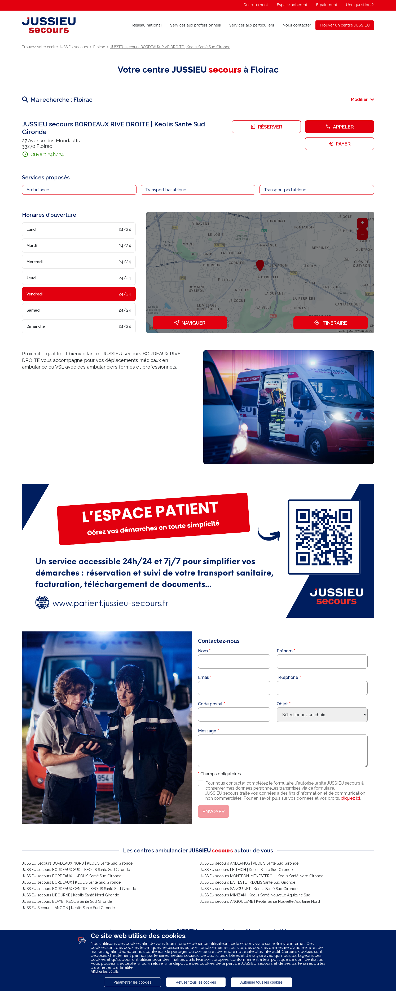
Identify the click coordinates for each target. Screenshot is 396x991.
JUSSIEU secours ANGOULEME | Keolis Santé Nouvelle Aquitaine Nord (260, 901)
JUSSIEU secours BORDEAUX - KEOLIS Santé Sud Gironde (71, 876)
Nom (203, 650)
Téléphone (287, 677)
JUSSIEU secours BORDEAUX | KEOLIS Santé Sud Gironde (71, 882)
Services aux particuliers (251, 25)
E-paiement (326, 5)
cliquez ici (350, 798)
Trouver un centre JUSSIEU (345, 25)
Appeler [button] (339, 127)
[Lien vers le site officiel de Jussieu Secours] (49, 25)
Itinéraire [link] (330, 323)
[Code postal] (234, 714)
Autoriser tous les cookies (261, 982)
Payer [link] (339, 144)
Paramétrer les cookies (132, 982)
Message (207, 730)
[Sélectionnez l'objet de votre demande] (322, 714)
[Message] (283, 751)
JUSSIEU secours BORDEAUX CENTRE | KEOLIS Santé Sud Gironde (79, 889)
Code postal (210, 703)
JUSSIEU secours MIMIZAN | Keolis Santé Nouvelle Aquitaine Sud (255, 895)
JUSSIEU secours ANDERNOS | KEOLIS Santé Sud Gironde (249, 863)
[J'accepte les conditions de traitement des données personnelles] (200, 783)
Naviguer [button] (189, 323)
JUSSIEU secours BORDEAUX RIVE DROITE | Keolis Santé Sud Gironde (170, 47)
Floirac (99, 47)
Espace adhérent (292, 5)
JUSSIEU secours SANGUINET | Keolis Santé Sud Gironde (248, 889)
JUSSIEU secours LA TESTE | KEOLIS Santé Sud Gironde (247, 882)
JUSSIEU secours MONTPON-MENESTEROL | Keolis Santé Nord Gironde (261, 876)
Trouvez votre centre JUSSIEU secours (55, 47)
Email (203, 677)
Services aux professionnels (195, 25)
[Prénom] (322, 661)
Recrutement (256, 5)
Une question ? (360, 5)
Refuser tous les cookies (196, 982)
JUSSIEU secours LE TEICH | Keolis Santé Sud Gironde (246, 870)
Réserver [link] (266, 127)
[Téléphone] (322, 688)
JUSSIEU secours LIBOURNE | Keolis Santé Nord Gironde (70, 895)
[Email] (234, 688)
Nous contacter (297, 25)
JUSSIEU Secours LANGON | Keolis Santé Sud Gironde (68, 908)
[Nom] (234, 661)
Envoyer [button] (214, 811)
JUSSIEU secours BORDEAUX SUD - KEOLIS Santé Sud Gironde (76, 870)
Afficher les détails (104, 972)
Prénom (285, 650)
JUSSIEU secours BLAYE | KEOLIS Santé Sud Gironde (67, 901)
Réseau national (147, 25)
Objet (282, 703)
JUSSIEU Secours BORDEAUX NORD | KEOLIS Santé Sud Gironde (77, 863)
